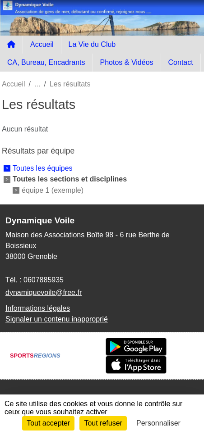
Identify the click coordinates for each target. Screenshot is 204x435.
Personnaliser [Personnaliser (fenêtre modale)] (158, 423)
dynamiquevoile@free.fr (43, 292)
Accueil (42, 44)
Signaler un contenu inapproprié (56, 319)
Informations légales (37, 308)
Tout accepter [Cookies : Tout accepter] (48, 423)
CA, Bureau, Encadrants (46, 62)
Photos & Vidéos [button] (126, 62)
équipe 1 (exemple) (52, 190)
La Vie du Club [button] (92, 44)
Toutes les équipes (43, 168)
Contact (180, 62)
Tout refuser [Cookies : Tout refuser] (103, 423)
